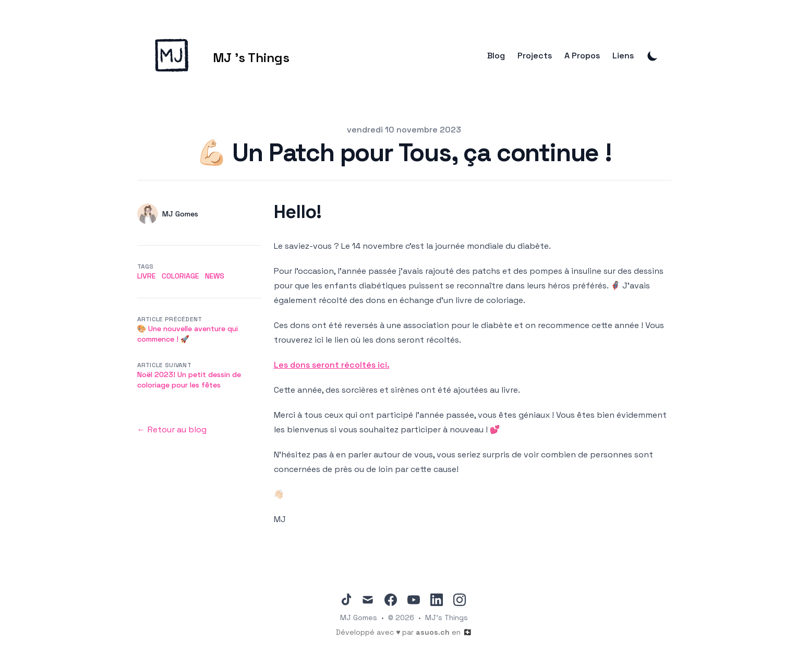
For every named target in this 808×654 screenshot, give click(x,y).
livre (146, 276)
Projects (534, 56)
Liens (623, 56)
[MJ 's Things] (213, 55)
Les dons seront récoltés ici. (332, 364)
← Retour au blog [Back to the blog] (172, 429)
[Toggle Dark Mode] (652, 56)
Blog (496, 56)
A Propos (582, 56)
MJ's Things (446, 617)
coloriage (180, 276)
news (214, 276)
